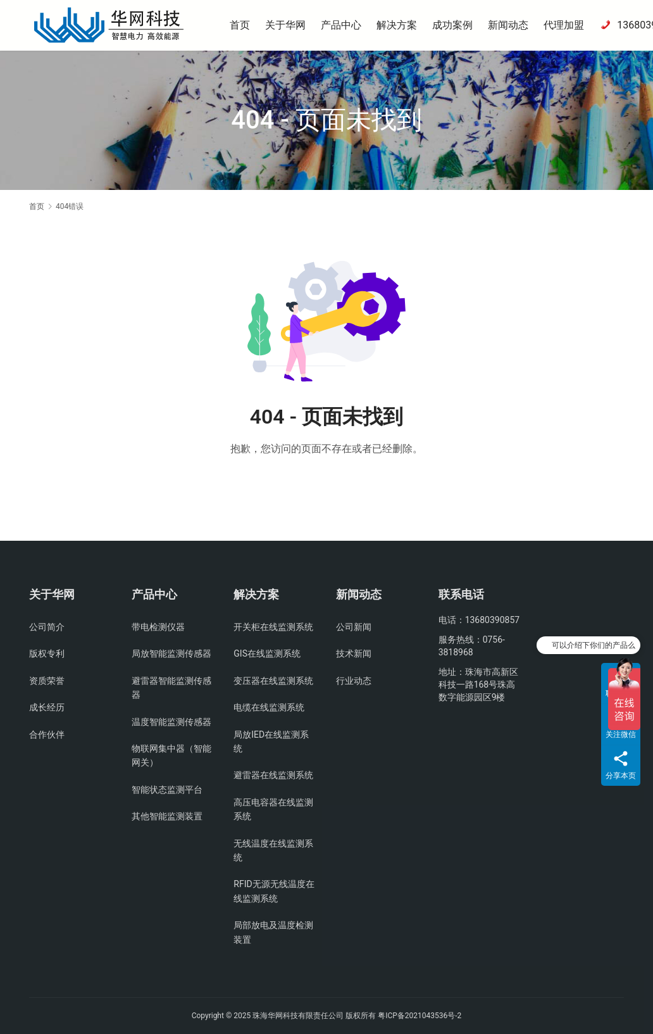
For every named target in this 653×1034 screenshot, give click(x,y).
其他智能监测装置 (167, 816)
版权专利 (47, 653)
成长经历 (47, 707)
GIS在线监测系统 (267, 653)
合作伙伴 (47, 734)
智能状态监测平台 (167, 790)
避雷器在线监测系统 (273, 775)
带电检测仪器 (158, 627)
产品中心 (345, 25)
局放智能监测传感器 (171, 653)
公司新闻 (353, 627)
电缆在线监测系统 (268, 707)
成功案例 (456, 25)
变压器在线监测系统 (273, 681)
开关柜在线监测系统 (273, 627)
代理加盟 (567, 25)
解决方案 (400, 25)
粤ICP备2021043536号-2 (419, 1015)
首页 (243, 25)
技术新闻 (353, 653)
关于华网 (289, 25)
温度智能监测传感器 (171, 722)
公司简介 (47, 627)
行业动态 (353, 681)
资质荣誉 (47, 681)
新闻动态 (512, 25)
